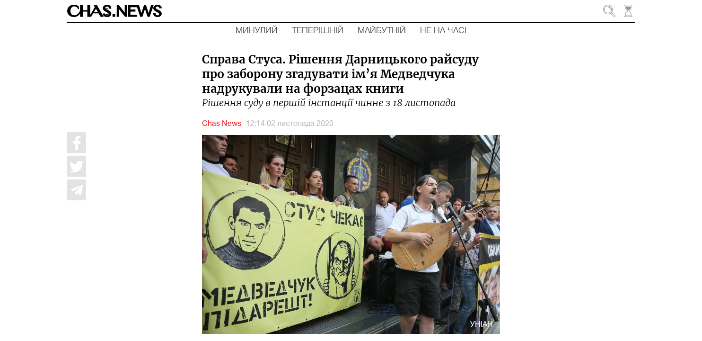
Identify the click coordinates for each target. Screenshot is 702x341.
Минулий (257, 31)
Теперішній (317, 31)
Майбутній (382, 31)
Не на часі (443, 31)
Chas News (221, 124)
